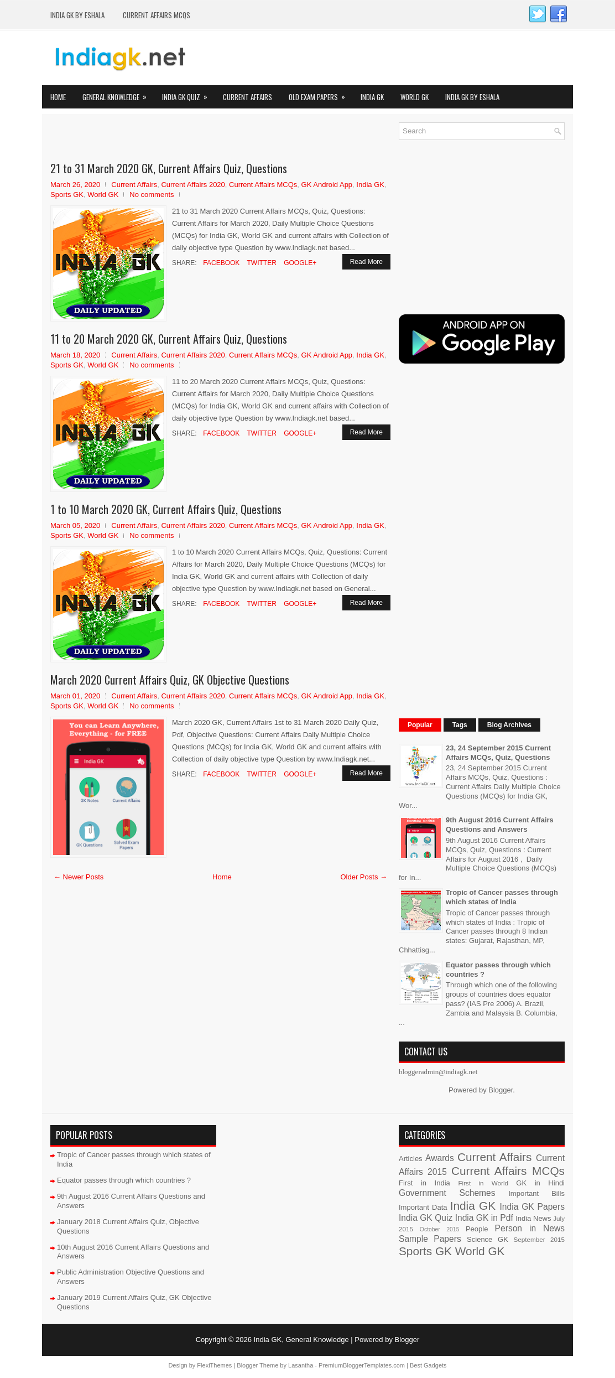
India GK (372, 96)
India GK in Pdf (484, 1217)
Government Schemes (447, 1193)
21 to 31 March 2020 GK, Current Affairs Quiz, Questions (168, 168)
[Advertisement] (179, 139)
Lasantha (300, 1365)
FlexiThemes (214, 1365)
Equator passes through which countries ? (124, 1180)
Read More (366, 262)
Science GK (487, 1239)
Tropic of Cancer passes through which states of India (502, 897)
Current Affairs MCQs (156, 14)
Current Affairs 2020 (193, 184)
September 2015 (539, 1239)
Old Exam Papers (320, 93)
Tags (459, 725)
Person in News (530, 1228)
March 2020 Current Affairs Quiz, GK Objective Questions (169, 680)
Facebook (220, 263)
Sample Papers (430, 1239)
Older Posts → (363, 877)
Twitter (260, 263)
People (477, 1229)
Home (58, 96)
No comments (151, 194)
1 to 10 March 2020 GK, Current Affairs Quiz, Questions (166, 509)
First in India (424, 1183)
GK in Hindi (540, 1183)
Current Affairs (247, 96)
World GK (414, 96)
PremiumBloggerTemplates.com (362, 1365)
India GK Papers (532, 1206)
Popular (420, 725)
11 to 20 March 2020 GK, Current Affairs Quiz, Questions (168, 339)
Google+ (299, 263)
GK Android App (327, 184)
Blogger (500, 1090)
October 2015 (440, 1229)
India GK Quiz (188, 93)
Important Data (423, 1207)
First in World (483, 1183)
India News (533, 1218)
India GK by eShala (77, 14)
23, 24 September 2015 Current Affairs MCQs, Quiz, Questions (498, 752)
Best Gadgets (428, 1365)
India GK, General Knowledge (301, 1339)
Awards (439, 1158)
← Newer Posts (78, 877)
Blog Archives (509, 725)
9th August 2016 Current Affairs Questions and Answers (500, 824)
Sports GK (67, 194)
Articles (411, 1158)
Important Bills (536, 1193)
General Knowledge (118, 93)
